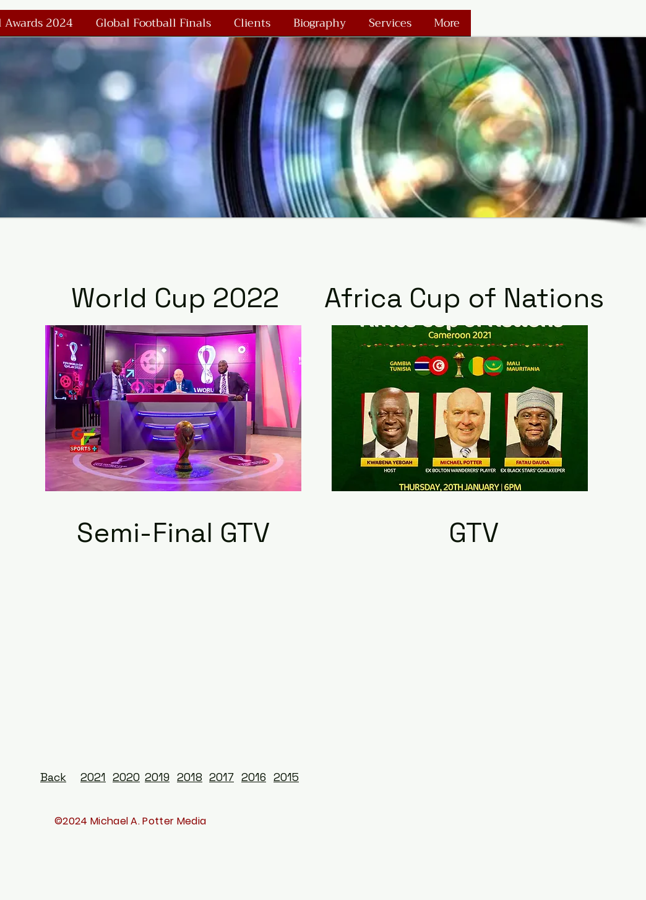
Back (53, 777)
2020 (126, 777)
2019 (157, 777)
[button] (173, 408)
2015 (286, 777)
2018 (189, 777)
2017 (221, 777)
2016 (253, 777)
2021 (93, 777)
